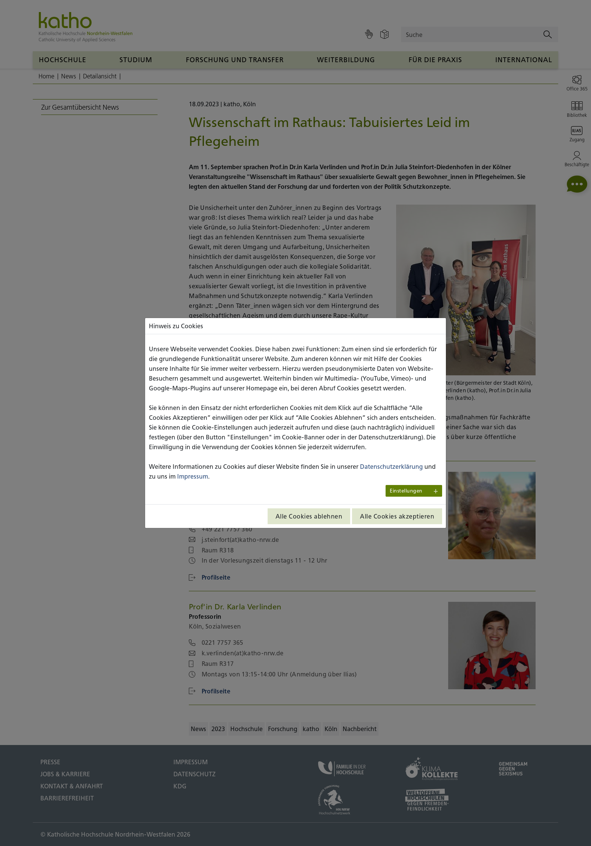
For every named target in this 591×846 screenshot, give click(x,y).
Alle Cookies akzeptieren (397, 516)
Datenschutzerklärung (391, 466)
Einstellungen (406, 491)
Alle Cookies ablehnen (309, 516)
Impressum (192, 476)
